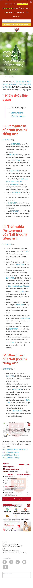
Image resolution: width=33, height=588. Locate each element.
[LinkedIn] (17, 562)
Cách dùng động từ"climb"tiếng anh (18, 286)
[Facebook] (4, 562)
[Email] (24, 562)
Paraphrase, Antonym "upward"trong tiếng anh (12, 545)
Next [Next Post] (3, 549)
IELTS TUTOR (6, 140)
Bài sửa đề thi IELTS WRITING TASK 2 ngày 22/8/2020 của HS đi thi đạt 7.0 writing (16, 84)
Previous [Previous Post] (4, 542)
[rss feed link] (5, 567)
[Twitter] (11, 562)
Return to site (6, 558)
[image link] (16, 29)
